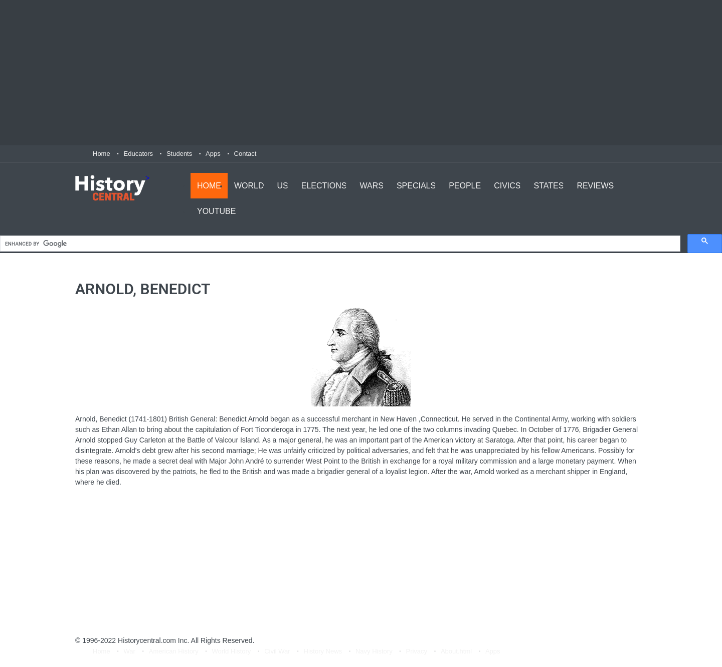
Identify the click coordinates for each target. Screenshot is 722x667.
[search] (339, 244)
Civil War (277, 651)
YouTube (216, 211)
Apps (213, 153)
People (465, 185)
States (549, 185)
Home (101, 153)
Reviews (595, 185)
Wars (371, 185)
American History (174, 651)
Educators (138, 153)
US (282, 185)
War (129, 651)
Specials (416, 185)
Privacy (416, 651)
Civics (507, 185)
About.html (456, 651)
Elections (324, 185)
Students (179, 153)
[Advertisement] (361, 72)
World (249, 185)
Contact (245, 153)
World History (231, 651)
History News (323, 651)
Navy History (374, 651)
